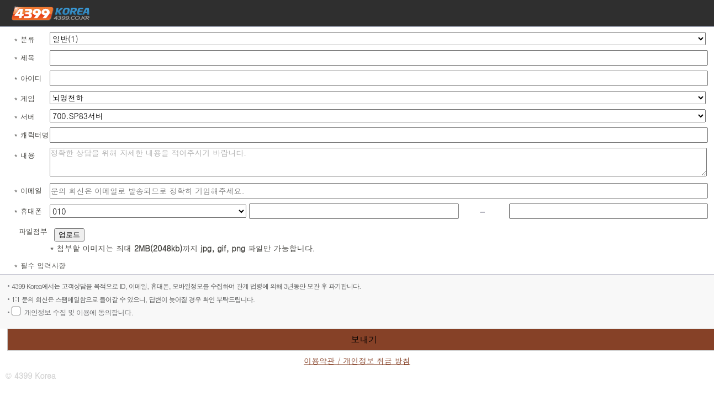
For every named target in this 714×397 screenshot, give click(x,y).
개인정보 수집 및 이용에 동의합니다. (78, 312)
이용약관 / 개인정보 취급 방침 (357, 361)
